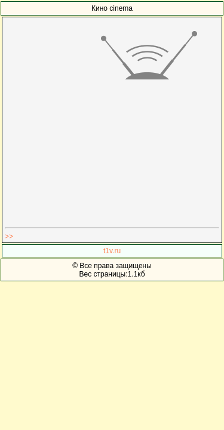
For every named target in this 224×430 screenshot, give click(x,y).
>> (9, 236)
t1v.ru (112, 251)
